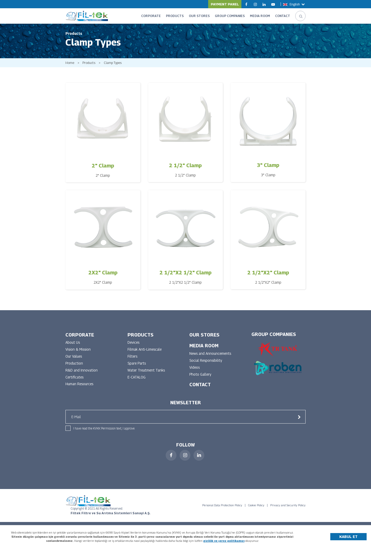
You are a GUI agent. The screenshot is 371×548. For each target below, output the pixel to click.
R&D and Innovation (81, 372)
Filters (133, 358)
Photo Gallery (200, 376)
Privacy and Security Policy (288, 507)
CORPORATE (151, 16)
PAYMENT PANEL (225, 4)
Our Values (74, 358)
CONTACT (282, 16)
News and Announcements (211, 355)
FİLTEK (86, 16)
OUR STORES (199, 16)
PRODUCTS (175, 16)
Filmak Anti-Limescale (145, 351)
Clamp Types (113, 64)
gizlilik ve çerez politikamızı (223, 540)
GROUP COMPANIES (230, 16)
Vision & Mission (78, 351)
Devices (134, 344)
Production (74, 365)
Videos (194, 369)
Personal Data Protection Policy (222, 507)
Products (89, 64)
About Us (72, 344)
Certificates (75, 379)
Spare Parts (137, 365)
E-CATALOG (137, 379)
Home (69, 64)
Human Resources (80, 386)
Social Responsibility (206, 362)
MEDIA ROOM (260, 16)
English (294, 4)
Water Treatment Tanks (147, 372)
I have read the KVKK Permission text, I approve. (104, 430)
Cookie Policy (256, 507)
